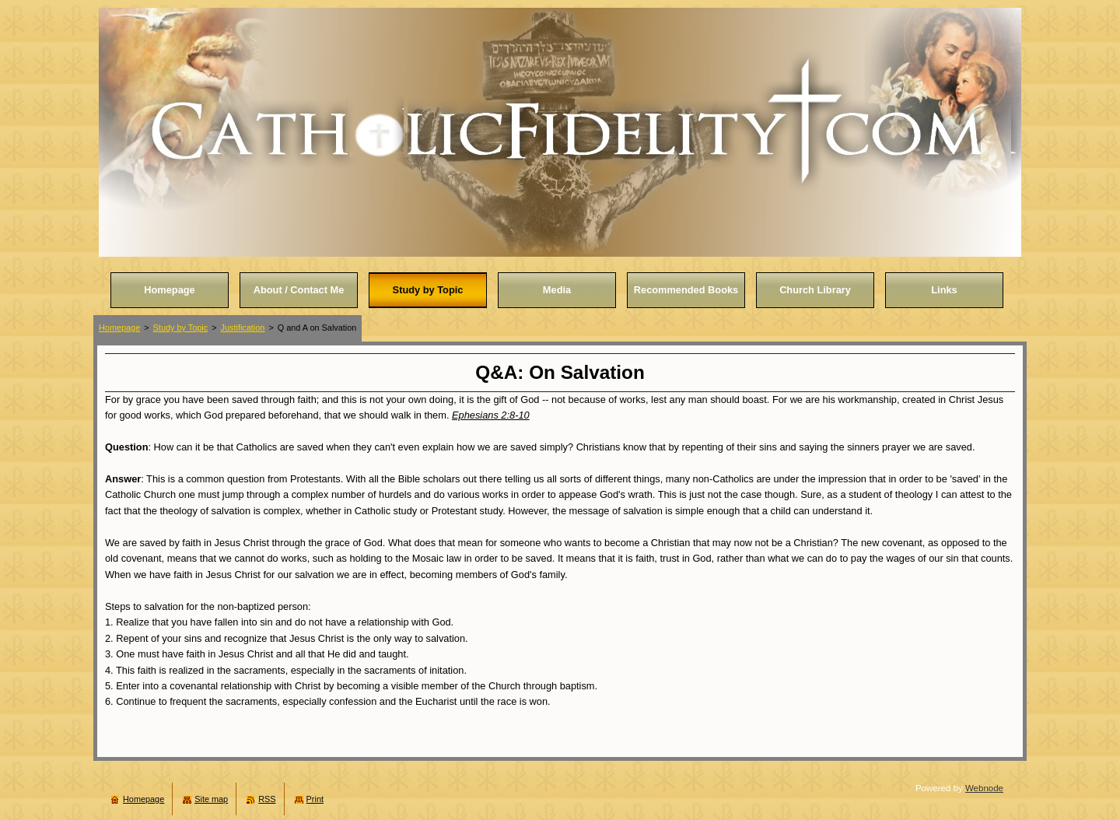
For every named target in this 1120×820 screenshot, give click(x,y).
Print (315, 799)
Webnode (984, 788)
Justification (243, 327)
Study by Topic (180, 327)
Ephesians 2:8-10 (491, 415)
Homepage (119, 327)
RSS (266, 799)
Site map (211, 799)
